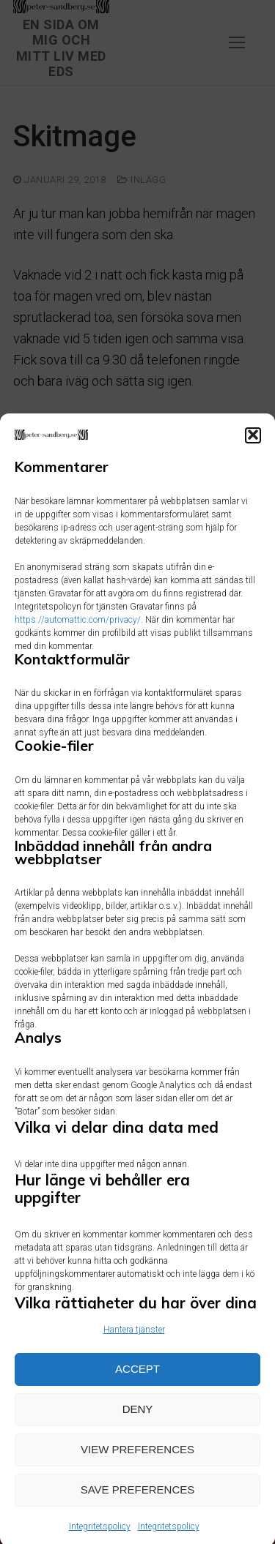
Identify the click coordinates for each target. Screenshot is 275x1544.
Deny (137, 1423)
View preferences (137, 1463)
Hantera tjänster (134, 1343)
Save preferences (138, 1503)
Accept (137, 1382)
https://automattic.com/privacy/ (78, 633)
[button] (253, 448)
